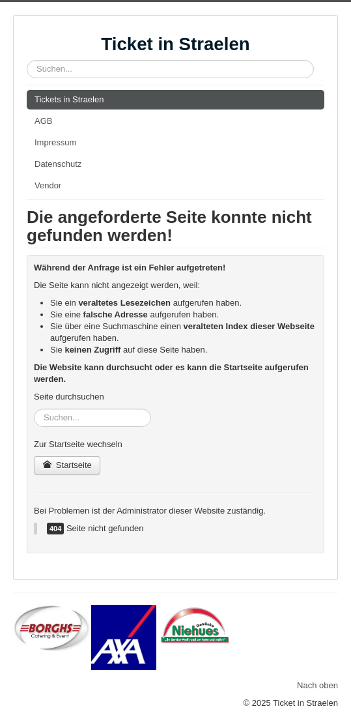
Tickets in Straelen (69, 99)
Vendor (48, 185)
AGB (43, 121)
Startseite (67, 465)
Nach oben (317, 685)
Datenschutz (58, 164)
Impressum (55, 142)
